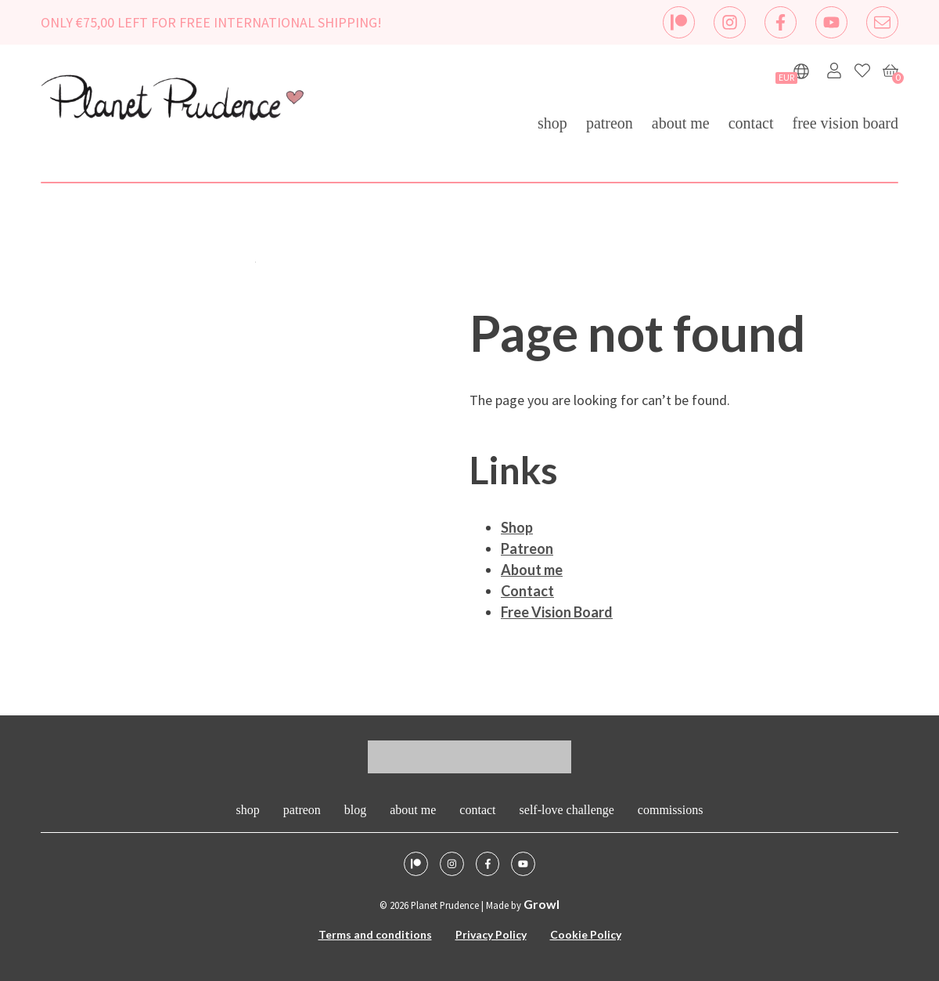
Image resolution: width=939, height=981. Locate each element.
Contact (751, 123)
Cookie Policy (585, 934)
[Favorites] (862, 70)
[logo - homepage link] (172, 100)
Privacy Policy (491, 934)
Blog (355, 809)
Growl (541, 903)
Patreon (609, 123)
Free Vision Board (845, 123)
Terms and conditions (375, 934)
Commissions (670, 809)
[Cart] (890, 70)
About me (681, 123)
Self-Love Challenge (567, 809)
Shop (552, 123)
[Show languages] (801, 71)
